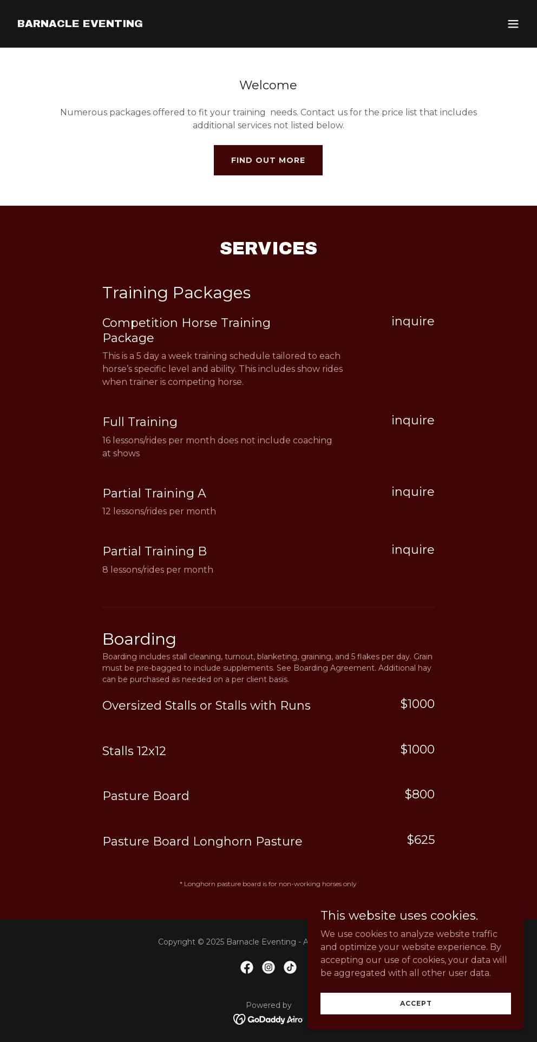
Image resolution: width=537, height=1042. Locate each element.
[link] (80, 24)
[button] (513, 24)
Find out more (268, 160)
